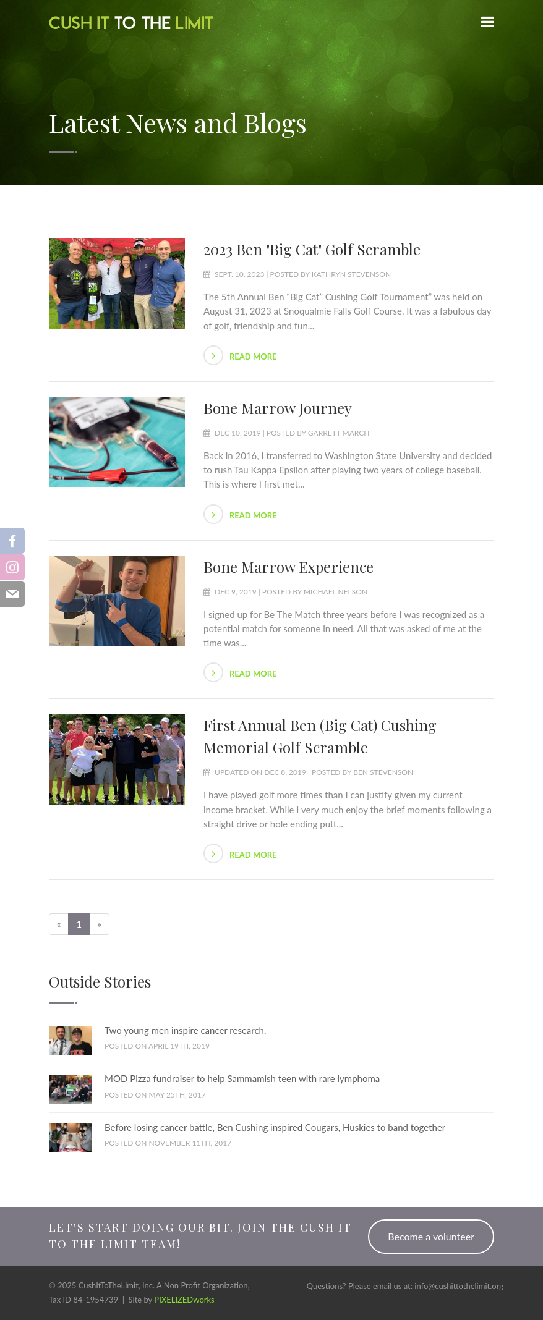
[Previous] (59, 924)
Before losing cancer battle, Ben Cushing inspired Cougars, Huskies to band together (275, 1127)
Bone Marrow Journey (277, 408)
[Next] (99, 924)
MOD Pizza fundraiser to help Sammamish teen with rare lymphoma (242, 1078)
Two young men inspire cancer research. (186, 1030)
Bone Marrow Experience (288, 567)
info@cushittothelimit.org (458, 1286)
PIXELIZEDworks (184, 1300)
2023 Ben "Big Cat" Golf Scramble (312, 249)
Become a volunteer (431, 1236)
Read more (240, 355)
